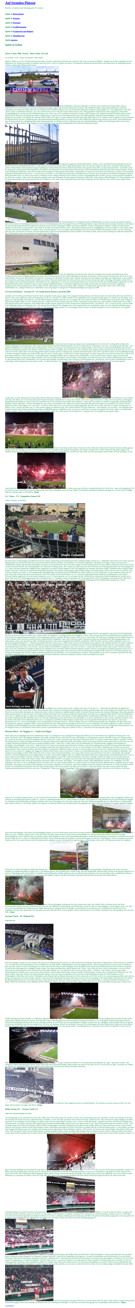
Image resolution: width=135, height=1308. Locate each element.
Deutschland (18, 14)
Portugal (16, 23)
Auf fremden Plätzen (20, 3)
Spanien (16, 18)
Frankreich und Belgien (23, 31)
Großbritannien (19, 27)
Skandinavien (19, 36)
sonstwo (14, 40)
